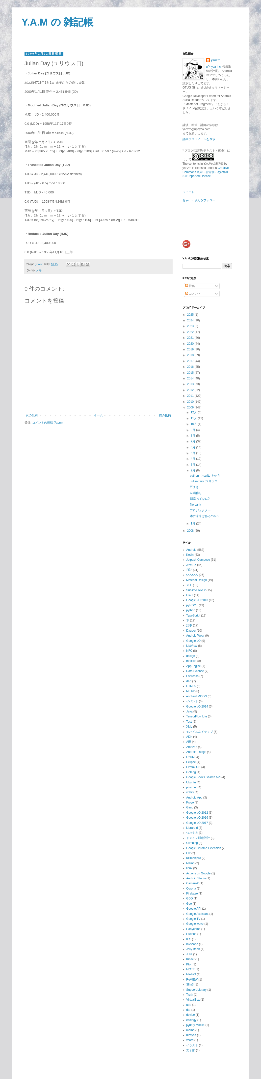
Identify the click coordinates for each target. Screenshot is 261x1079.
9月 (193, 430)
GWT (189, 595)
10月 (194, 424)
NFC (189, 650)
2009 (191, 407)
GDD (189, 898)
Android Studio (196, 878)
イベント (192, 701)
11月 (194, 418)
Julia (189, 954)
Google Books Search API (203, 777)
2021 (191, 337)
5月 (193, 453)
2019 (191, 349)
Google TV (193, 919)
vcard (189, 1040)
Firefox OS (193, 767)
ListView (191, 645)
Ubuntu (191, 782)
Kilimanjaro (193, 858)
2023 (191, 326)
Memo (190, 863)
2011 (191, 396)
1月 (193, 523)
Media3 (191, 974)
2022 (191, 332)
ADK (189, 737)
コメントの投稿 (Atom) (47, 422)
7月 (193, 441)
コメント (193, 293)
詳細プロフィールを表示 (199, 139)
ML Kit (190, 691)
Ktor (189, 964)
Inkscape (192, 944)
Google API (193, 908)
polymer (191, 787)
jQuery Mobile (195, 1025)
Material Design (196, 580)
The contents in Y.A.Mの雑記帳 (203, 163)
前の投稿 (165, 415)
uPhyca (191, 1035)
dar (188, 1010)
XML (189, 726)
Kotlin (190, 554)
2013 (191, 384)
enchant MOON (196, 696)
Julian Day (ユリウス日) (205, 481)
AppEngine (193, 666)
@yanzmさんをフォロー (199, 200)
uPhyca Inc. (214, 66)
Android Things (196, 752)
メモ (39, 270)
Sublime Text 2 (196, 590)
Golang (191, 772)
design (190, 656)
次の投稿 (32, 415)
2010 (191, 401)
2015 (191, 372)
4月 (193, 459)
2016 (191, 367)
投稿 (190, 286)
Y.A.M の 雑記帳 (57, 22)
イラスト (192, 1045)
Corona (191, 888)
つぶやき (192, 832)
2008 (191, 530)
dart (188, 681)
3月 (193, 464)
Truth (189, 994)
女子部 (190, 1050)
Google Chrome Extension (203, 848)
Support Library (196, 989)
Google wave (195, 923)
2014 (191, 378)
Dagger (191, 630)
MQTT (190, 969)
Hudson (191, 934)
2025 (191, 314)
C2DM (190, 757)
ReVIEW (192, 979)
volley (190, 792)
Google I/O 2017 (197, 823)
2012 (191, 390)
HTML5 (191, 686)
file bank (195, 504)
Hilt (188, 853)
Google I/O (193, 641)
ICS (188, 939)
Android (191, 550)
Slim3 (190, 984)
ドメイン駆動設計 (198, 838)
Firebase (192, 893)
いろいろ (192, 575)
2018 (191, 355)
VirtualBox (193, 999)
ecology (191, 1020)
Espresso (192, 676)
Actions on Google (198, 873)
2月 (193, 470)
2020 (191, 343)
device (190, 1015)
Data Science (195, 671)
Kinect (190, 959)
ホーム (98, 415)
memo (190, 1030)
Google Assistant (197, 914)
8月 (193, 435)
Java (189, 711)
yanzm (215, 60)
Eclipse (191, 762)
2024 (191, 320)
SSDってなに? (199, 498)
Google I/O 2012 (197, 812)
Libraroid (192, 828)
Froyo (190, 802)
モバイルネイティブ (199, 732)
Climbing (192, 843)
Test (189, 721)
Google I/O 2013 (197, 600)
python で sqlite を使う (205, 475)
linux (189, 868)
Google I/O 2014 (197, 706)
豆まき (194, 487)
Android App (194, 797)
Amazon (191, 747)
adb (188, 1005)
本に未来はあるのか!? (204, 516)
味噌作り (196, 493)
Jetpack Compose (198, 559)
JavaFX (191, 565)
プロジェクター (200, 510)
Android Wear (195, 635)
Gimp (189, 807)
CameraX (192, 883)
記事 (189, 625)
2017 (191, 361)
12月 (194, 412)
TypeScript (193, 615)
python (190, 610)
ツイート (188, 192)
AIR (188, 741)
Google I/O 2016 (197, 817)
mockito (191, 661)
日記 (189, 570)
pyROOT (192, 605)
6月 (193, 447)
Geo (189, 903)
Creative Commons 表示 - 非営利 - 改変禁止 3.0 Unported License (206, 172)
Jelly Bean (193, 949)
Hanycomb (193, 929)
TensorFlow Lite (196, 716)
